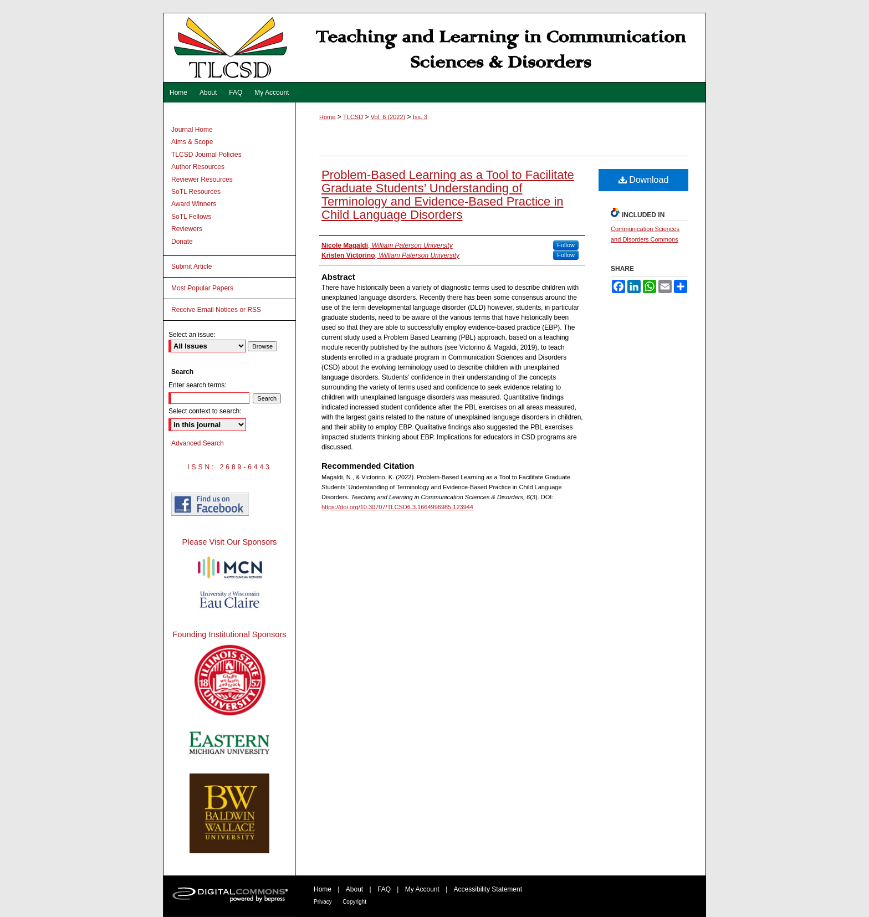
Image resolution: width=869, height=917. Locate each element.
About (354, 889)
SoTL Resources (196, 192)
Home (327, 117)
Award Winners (193, 204)
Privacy (323, 902)
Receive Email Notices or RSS (216, 310)
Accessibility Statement (488, 889)
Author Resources (197, 167)
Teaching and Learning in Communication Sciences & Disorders (434, 48)
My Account (422, 889)
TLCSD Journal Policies (206, 154)
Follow (566, 245)
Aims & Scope (192, 142)
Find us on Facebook (210, 504)
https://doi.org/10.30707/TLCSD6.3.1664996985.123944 (397, 507)
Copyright (354, 902)
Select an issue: (192, 335)
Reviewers (186, 229)
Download (643, 180)
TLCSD (353, 117)
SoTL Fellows (191, 217)
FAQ (384, 889)
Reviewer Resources (202, 179)
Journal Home (192, 130)
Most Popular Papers (202, 288)
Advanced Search (197, 443)
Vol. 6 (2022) (388, 117)
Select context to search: (204, 411)
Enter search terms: (197, 385)
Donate (182, 241)
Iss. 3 (420, 117)
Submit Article (191, 266)
